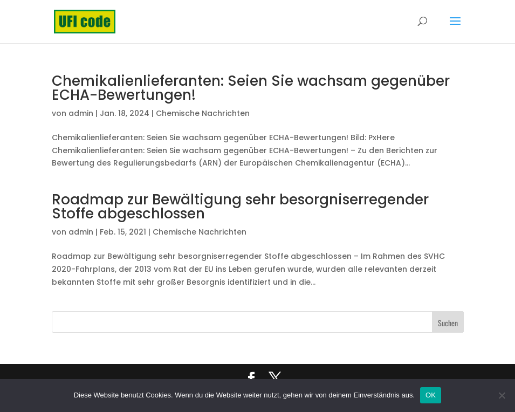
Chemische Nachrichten (203, 113)
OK (430, 395)
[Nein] (501, 395)
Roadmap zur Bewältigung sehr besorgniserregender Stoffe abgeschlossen (240, 206)
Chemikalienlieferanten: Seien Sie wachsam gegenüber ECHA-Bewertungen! (251, 88)
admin (80, 113)
